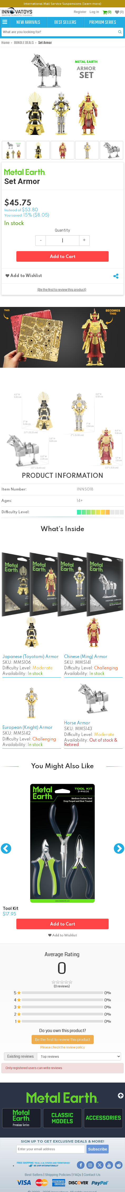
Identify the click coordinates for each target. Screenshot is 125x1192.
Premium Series (102, 22)
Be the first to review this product (62, 1039)
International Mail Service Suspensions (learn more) (62, 3)
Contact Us (92, 1174)
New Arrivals (28, 22)
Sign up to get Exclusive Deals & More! (62, 1141)
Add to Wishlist (24, 276)
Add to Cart (62, 257)
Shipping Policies (58, 1174)
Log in (94, 12)
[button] (4, 22)
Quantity (62, 230)
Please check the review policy (62, 1047)
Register (80, 12)
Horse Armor (77, 723)
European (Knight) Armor (27, 728)
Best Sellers (65, 22)
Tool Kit (10, 908)
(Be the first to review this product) (61, 290)
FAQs (77, 1174)
